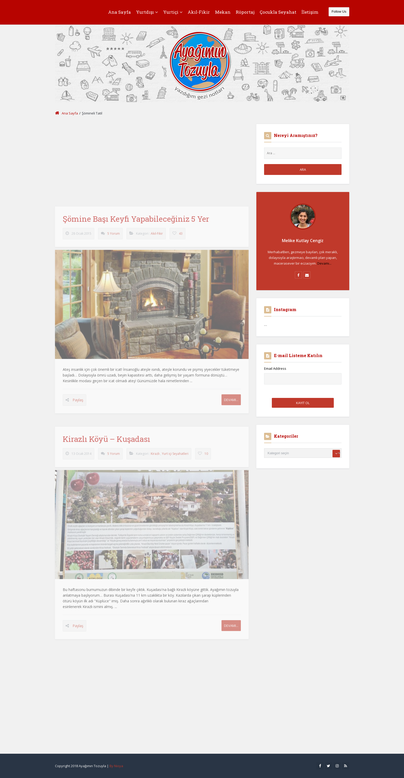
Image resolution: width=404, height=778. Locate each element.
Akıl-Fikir (199, 12)
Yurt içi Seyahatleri (175, 456)
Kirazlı (155, 456)
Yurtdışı (147, 12)
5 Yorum (113, 236)
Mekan (223, 12)
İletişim (310, 12)
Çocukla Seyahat (278, 12)
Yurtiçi (173, 12)
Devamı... (231, 402)
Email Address (275, 368)
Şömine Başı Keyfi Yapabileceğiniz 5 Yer (136, 221)
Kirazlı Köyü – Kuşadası (106, 441)
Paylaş (78, 402)
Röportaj (245, 12)
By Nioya (116, 766)
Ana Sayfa (119, 12)
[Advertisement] (152, 160)
